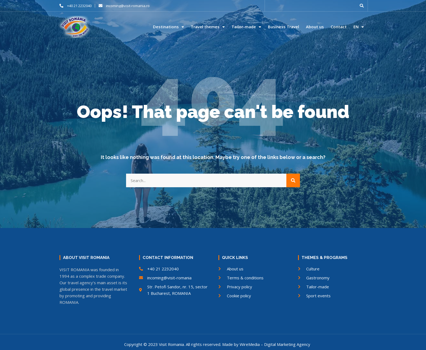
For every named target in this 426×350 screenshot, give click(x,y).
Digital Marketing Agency (287, 344)
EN (358, 27)
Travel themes (208, 27)
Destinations (168, 27)
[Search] (293, 180)
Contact (339, 26)
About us (315, 26)
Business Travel (283, 26)
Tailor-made (246, 27)
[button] (361, 5)
